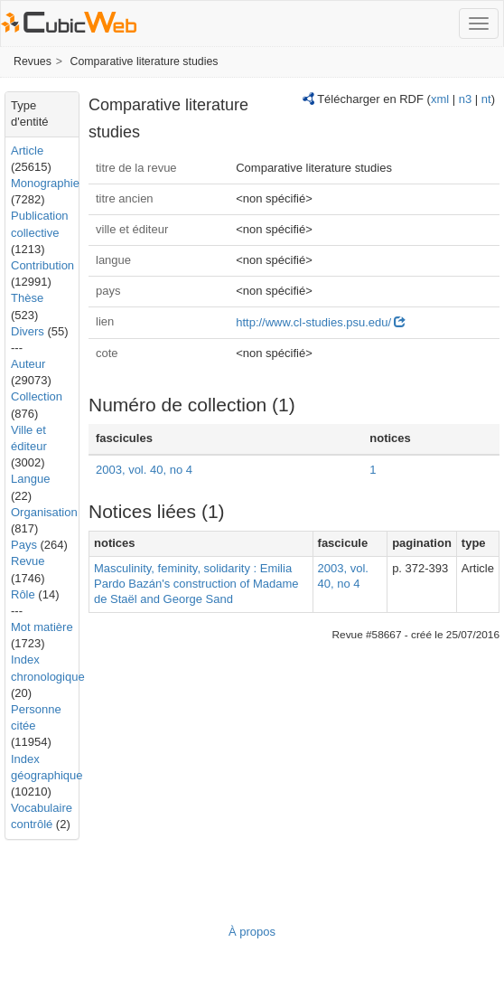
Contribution (42, 265)
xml (440, 99)
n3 (465, 99)
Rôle (23, 594)
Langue (30, 478)
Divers (27, 331)
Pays (24, 544)
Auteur (28, 364)
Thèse (27, 298)
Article (27, 150)
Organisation (44, 512)
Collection (36, 396)
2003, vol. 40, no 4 (144, 469)
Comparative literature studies (144, 61)
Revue (28, 561)
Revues (32, 61)
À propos (252, 931)
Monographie (45, 183)
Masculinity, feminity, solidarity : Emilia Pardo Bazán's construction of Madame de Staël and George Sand (196, 583)
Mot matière (42, 627)
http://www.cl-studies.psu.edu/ (321, 322)
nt (486, 99)
